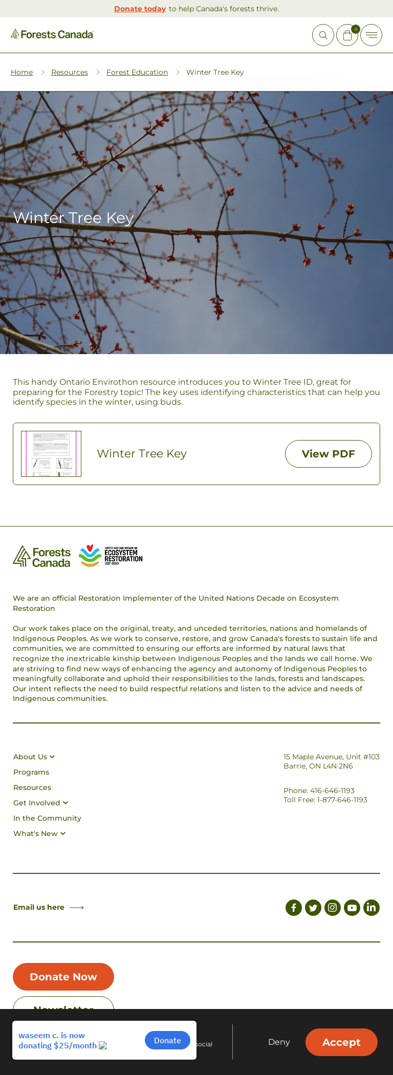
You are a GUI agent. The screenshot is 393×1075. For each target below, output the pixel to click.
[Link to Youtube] (352, 909)
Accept (341, 1042)
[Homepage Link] (52, 36)
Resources (69, 72)
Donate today (140, 8)
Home (22, 72)
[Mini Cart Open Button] (347, 35)
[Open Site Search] (323, 35)
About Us (34, 756)
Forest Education (137, 72)
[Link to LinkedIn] (371, 909)
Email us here (48, 907)
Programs (31, 772)
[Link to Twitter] (313, 909)
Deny (279, 1042)
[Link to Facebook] (293, 909)
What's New (39, 833)
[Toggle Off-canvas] (371, 35)
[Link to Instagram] (332, 909)
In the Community (47, 818)
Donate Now (63, 977)
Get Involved (40, 802)
